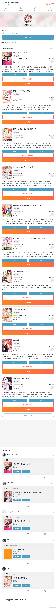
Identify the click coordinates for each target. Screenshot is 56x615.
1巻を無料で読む (28, 155)
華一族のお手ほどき (20, 271)
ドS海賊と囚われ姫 (20, 309)
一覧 (50, 48)
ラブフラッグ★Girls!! (21, 53)
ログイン (50, 9)
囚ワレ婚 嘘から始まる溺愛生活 (24, 129)
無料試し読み (27, 79)
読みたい (15, 74)
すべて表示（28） (28, 415)
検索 (35, 9)
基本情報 (3, 42)
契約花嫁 (16, 340)
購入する (28, 83)
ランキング (20, 9)
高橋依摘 (16, 56)
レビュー (14, 42)
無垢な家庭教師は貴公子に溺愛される (27, 205)
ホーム (5, 9)
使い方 (48, 4)
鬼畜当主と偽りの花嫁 (21, 378)
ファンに (28, 37)
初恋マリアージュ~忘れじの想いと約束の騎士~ (29, 238)
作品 (8, 42)
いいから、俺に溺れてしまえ (23, 167)
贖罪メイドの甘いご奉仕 (21, 91)
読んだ (41, 74)
